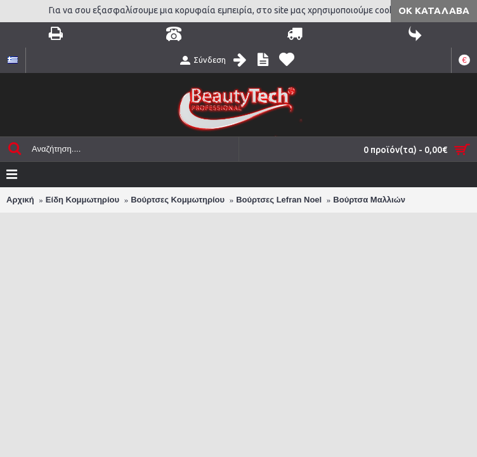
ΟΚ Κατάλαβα (433, 10)
